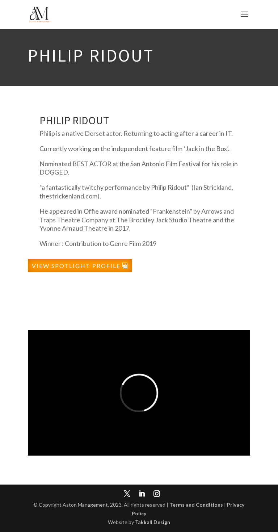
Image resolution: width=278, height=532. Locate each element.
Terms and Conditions (196, 505)
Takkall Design (152, 522)
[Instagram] (156, 494)
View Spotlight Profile (76, 265)
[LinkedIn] (142, 494)
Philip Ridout (74, 120)
